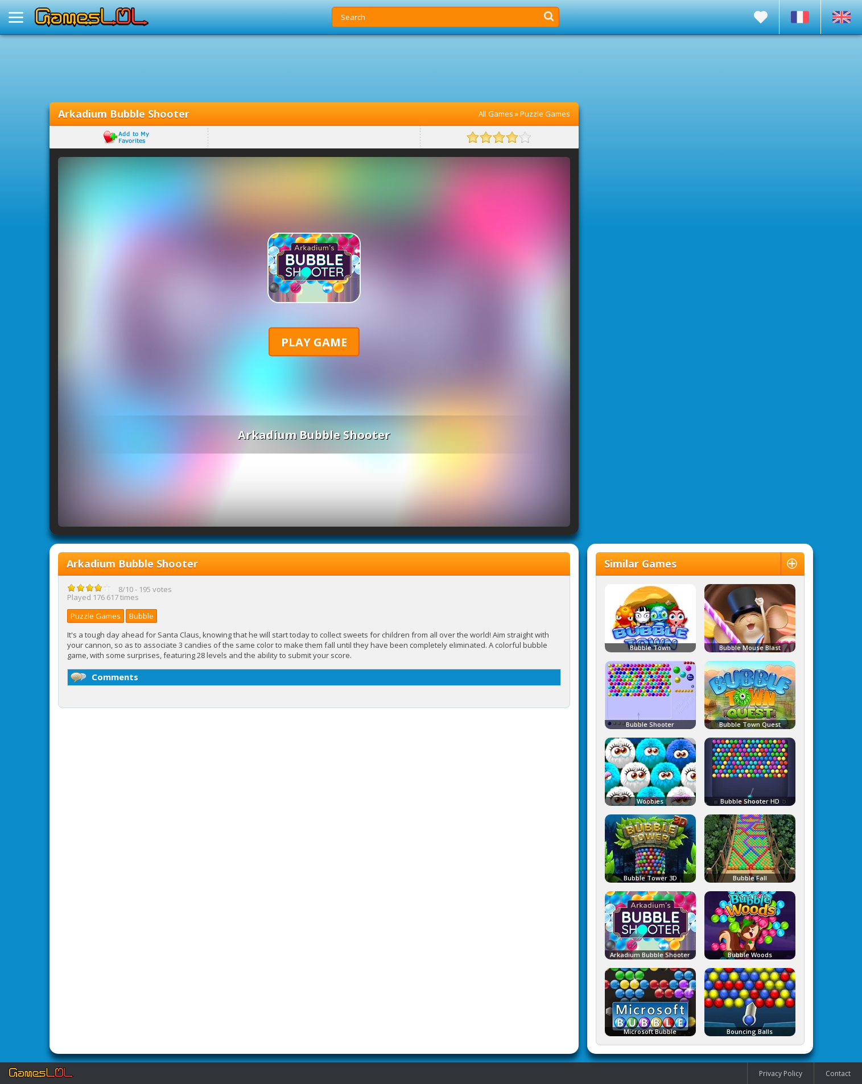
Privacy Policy (780, 1073)
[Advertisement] (314, 68)
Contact (838, 1073)
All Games (496, 114)
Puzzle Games (545, 114)
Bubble (141, 616)
